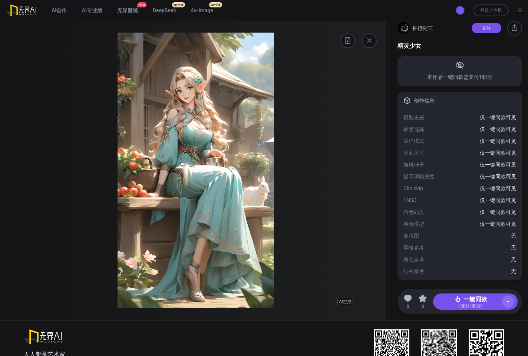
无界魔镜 (127, 10)
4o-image (202, 10)
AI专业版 (92, 10)
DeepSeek (164, 10)
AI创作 (59, 10)
